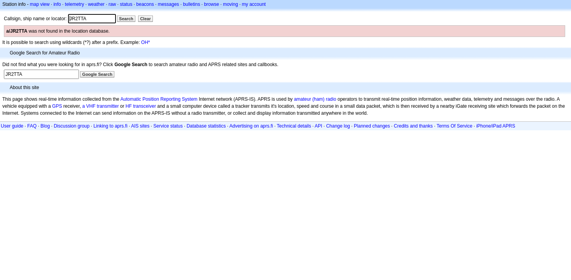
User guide (12, 126)
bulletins (191, 4)
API (318, 126)
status (126, 4)
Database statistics (206, 126)
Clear (145, 18)
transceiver (144, 106)
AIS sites (140, 126)
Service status (167, 126)
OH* (145, 42)
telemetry (74, 4)
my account (254, 4)
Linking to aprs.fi (110, 126)
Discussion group (71, 126)
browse (211, 4)
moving (230, 4)
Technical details (294, 126)
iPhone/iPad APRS (495, 126)
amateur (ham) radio (315, 99)
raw (112, 4)
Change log (338, 126)
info (57, 4)
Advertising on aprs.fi (251, 126)
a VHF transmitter (100, 106)
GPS (57, 106)
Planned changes (372, 126)
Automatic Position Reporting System (158, 99)
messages (168, 4)
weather (96, 4)
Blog (45, 126)
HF (129, 106)
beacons (145, 4)
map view (40, 4)
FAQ (32, 126)
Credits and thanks (413, 126)
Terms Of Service (454, 126)
